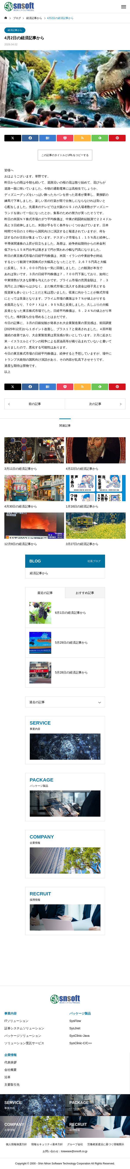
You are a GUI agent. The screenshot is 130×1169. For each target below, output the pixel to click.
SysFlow (75, 1021)
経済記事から (15, 30)
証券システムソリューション (24, 1028)
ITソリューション (16, 1021)
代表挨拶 (10, 1062)
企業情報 (10, 1055)
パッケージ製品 (80, 1013)
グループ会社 (75, 1144)
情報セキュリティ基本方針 (47, 1144)
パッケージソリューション (22, 1035)
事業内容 (10, 1013)
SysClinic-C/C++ (80, 1043)
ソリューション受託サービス (24, 1043)
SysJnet (74, 1028)
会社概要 (10, 1069)
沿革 (7, 1077)
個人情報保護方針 (16, 1144)
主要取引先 (12, 1084)
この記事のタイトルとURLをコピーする (65, 155)
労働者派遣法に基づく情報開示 (105, 1144)
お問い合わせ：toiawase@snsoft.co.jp (65, 1151)
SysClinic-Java (79, 1035)
